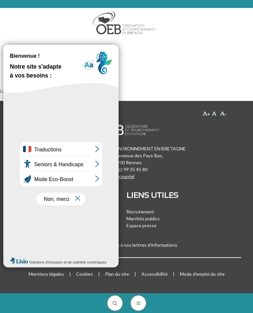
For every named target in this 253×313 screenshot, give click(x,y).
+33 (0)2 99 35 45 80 (126, 169)
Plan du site (117, 274)
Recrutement (140, 211)
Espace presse (141, 225)
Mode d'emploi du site (202, 274)
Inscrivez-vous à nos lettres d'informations (126, 245)
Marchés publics (143, 218)
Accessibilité (154, 274)
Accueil (19, 53)
